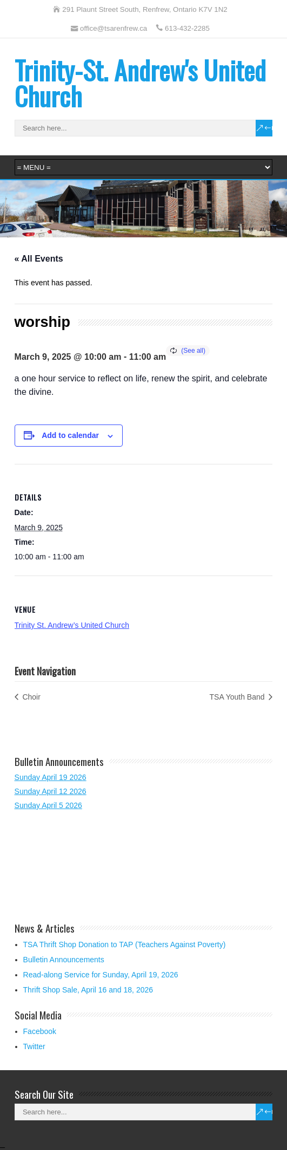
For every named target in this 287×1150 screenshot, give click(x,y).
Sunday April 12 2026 (50, 791)
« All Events (39, 258)
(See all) (193, 350)
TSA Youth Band (238, 697)
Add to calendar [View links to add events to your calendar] (70, 435)
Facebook (39, 1031)
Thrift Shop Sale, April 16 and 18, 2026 (88, 989)
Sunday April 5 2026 (48, 805)
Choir (31, 697)
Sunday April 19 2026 (50, 777)
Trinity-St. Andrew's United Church (140, 83)
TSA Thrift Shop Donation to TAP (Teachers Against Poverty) (124, 944)
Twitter (34, 1046)
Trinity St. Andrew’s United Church (72, 625)
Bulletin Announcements (63, 959)
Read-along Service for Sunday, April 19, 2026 (100, 974)
